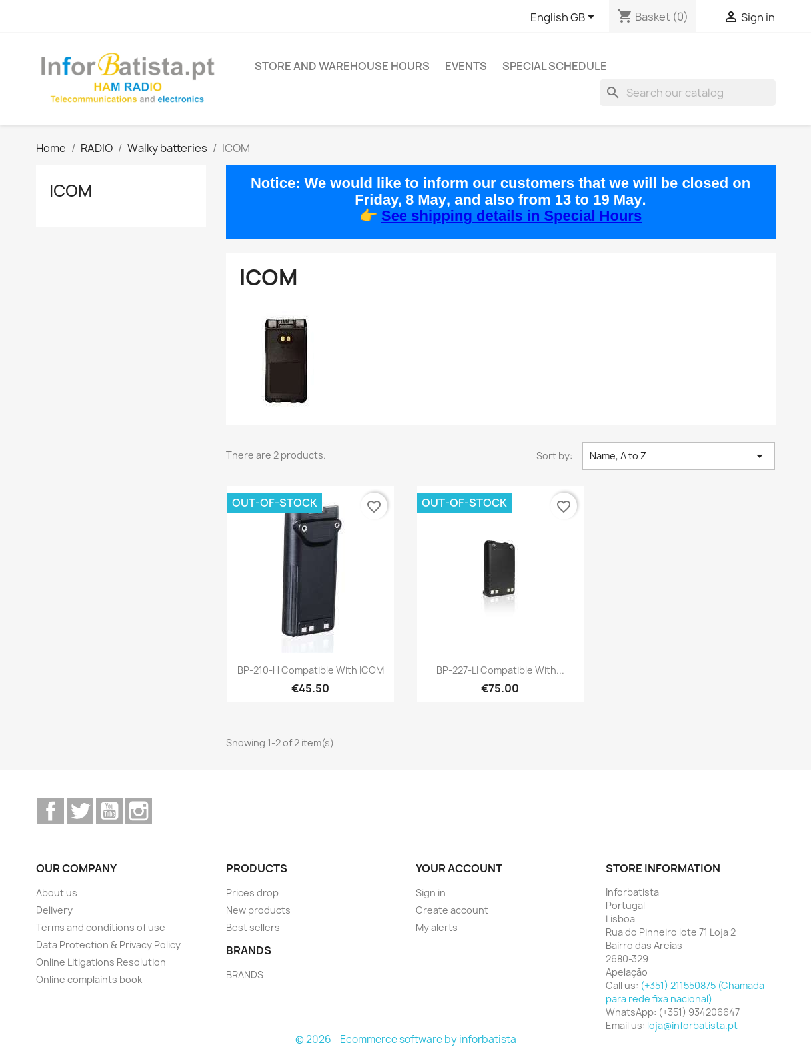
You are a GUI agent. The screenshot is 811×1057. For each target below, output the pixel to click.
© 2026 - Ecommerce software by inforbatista (405, 1039)
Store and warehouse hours (342, 66)
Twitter (80, 811)
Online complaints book (89, 979)
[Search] (688, 92)
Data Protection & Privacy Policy (108, 944)
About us (56, 892)
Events (466, 66)
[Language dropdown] (564, 18)
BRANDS (244, 974)
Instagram (138, 811)
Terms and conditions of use (100, 927)
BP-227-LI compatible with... (500, 670)
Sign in (431, 892)
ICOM (70, 190)
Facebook (50, 811)
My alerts (437, 927)
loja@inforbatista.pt (692, 1025)
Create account (452, 910)
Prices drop (252, 892)
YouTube (109, 811)
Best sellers (253, 927)
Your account (459, 868)
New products (258, 910)
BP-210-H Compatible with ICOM (310, 670)
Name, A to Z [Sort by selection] (679, 456)
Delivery (54, 910)
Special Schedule (554, 66)
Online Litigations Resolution (101, 962)
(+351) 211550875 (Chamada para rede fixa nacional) (685, 992)
